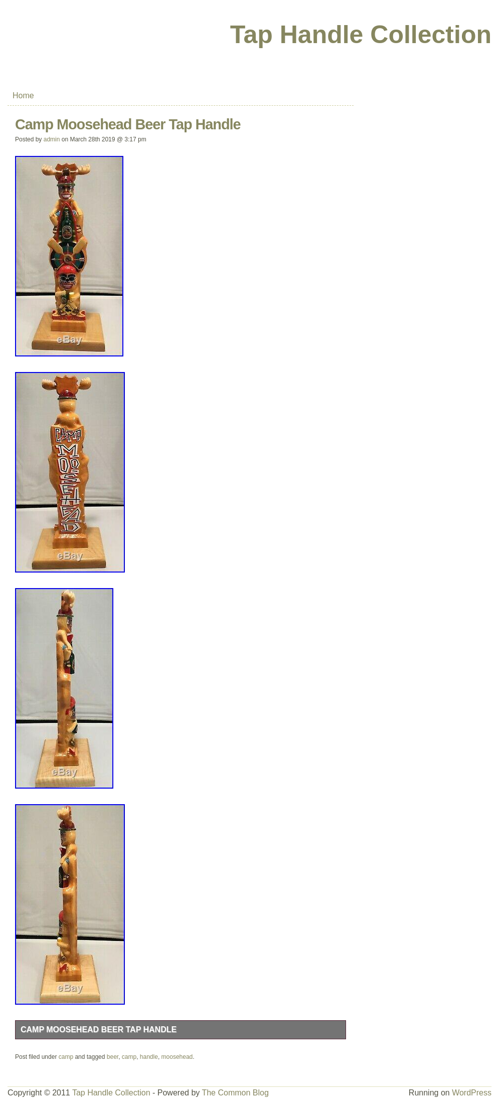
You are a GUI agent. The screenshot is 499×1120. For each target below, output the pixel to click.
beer (112, 1056)
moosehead (177, 1056)
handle (149, 1056)
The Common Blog (235, 1092)
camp (66, 1056)
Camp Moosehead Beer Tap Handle (99, 1029)
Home (23, 95)
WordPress (471, 1092)
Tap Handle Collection (360, 35)
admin (52, 139)
